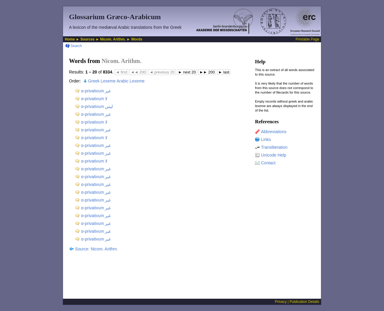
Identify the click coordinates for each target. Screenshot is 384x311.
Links (266, 139)
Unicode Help (273, 155)
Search (76, 46)
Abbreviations (273, 131)
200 (138, 72)
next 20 (187, 72)
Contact (268, 162)
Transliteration (274, 147)
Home (70, 39)
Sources (87, 39)
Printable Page (307, 39)
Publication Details (304, 302)
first (121, 72)
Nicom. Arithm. (113, 39)
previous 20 (162, 72)
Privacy (280, 302)
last (224, 72)
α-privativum (96, 90)
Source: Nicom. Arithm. (96, 249)
